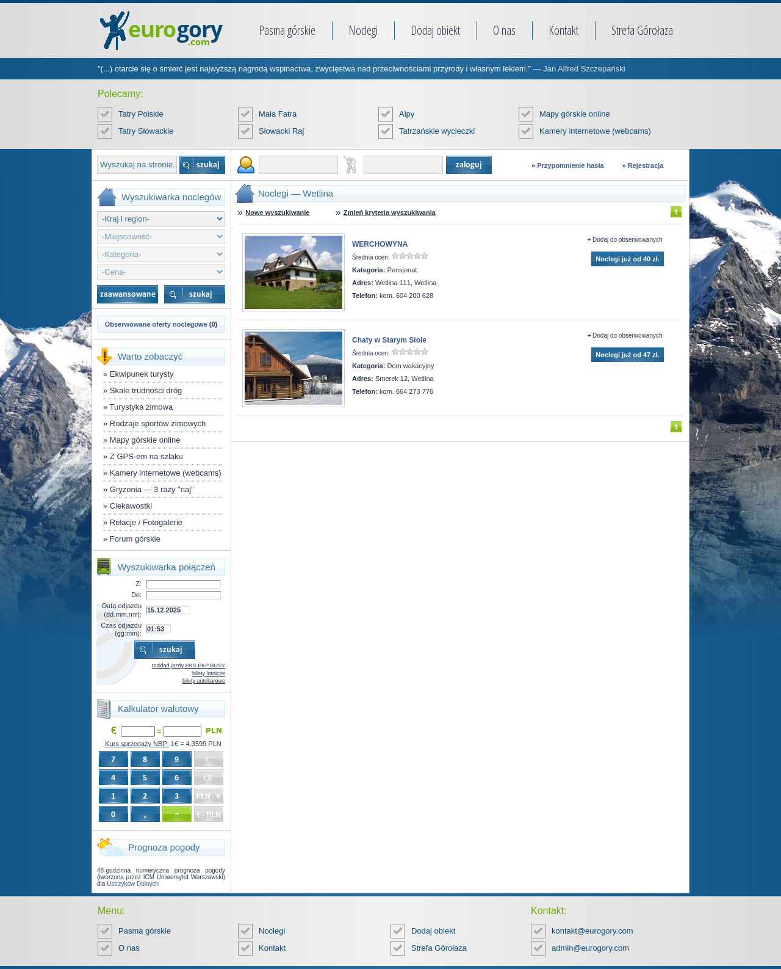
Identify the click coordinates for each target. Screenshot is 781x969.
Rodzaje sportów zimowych (158, 423)
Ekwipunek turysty (142, 374)
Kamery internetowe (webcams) (595, 131)
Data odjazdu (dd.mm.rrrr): (122, 609)
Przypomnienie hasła (570, 165)
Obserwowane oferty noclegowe (156, 324)
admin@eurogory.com (590, 948)
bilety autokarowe (203, 681)
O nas (504, 30)
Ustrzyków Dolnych (133, 883)
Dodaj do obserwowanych (627, 239)
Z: (138, 583)
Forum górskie (135, 538)
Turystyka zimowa (141, 407)
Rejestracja (646, 165)
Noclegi (363, 30)
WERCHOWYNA (380, 244)
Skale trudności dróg (146, 390)
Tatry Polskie (141, 113)
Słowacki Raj (281, 131)
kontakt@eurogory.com (592, 930)
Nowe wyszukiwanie (277, 212)
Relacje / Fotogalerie (146, 522)
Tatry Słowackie (145, 131)
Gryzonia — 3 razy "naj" (152, 489)
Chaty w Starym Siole (389, 340)
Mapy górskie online (574, 113)
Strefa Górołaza (642, 30)
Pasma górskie (287, 30)
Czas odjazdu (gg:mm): (121, 629)
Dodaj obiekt (435, 30)
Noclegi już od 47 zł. (628, 354)
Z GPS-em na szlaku (146, 456)
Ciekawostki (131, 505)
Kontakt (563, 30)
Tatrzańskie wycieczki (437, 131)
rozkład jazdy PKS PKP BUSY (188, 665)
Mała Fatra (278, 113)
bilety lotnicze (208, 673)
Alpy (406, 113)
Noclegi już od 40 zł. (628, 259)
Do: (136, 594)
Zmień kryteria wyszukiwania (390, 212)
